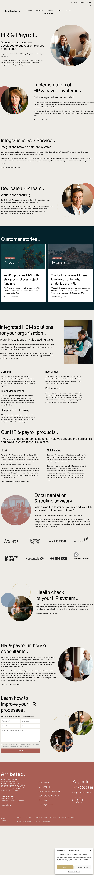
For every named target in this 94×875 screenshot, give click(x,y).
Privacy (53, 817)
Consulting (44, 782)
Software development (49, 796)
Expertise (29, 10)
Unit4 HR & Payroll (10, 455)
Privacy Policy (71, 871)
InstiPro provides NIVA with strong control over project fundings (22, 279)
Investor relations (40, 817)
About (59, 10)
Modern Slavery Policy (67, 817)
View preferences (83, 867)
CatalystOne (54, 450)
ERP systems (45, 787)
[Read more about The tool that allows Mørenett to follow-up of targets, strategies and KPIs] (58, 297)
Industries (50, 10)
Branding (28, 817)
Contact (78, 871)
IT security (44, 800)
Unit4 (4, 450)
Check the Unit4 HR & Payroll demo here (14, 482)
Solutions (39, 10)
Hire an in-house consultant (10, 684)
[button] (90, 851)
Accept (65, 867)
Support (76, 2)
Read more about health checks (47, 613)
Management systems (49, 791)
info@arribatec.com (81, 793)
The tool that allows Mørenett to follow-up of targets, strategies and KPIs (69, 279)
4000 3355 (85, 787)
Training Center (46, 805)
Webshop (82, 2)
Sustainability (48, 13)
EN (89, 5)
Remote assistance (24, 822)
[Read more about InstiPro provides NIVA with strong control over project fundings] (11, 297)
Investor (68, 10)
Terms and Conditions (42, 822)
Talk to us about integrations (10, 167)
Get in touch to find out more (43, 120)
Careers (89, 2)
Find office (6, 805)
